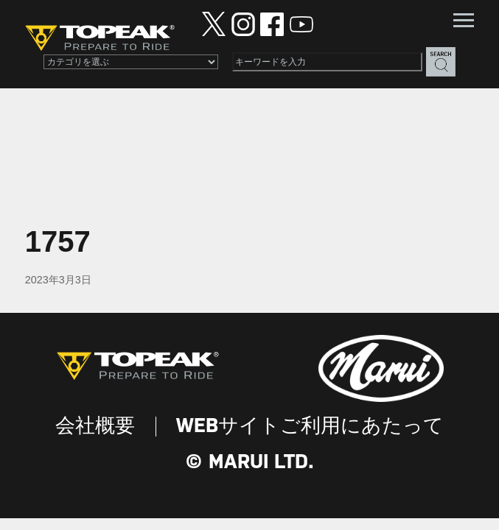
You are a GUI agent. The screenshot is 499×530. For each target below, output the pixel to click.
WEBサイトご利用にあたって (310, 426)
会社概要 (95, 426)
